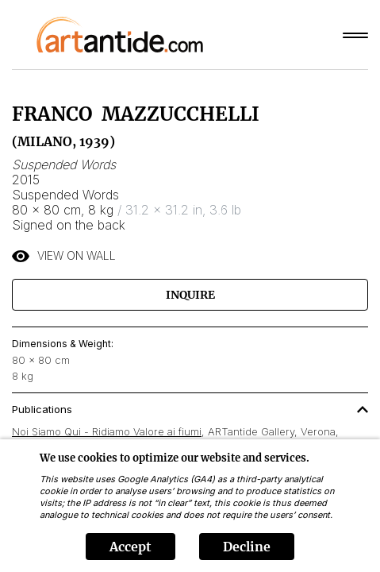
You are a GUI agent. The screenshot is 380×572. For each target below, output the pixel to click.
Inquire (190, 295)
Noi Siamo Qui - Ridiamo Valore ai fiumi (107, 431)
